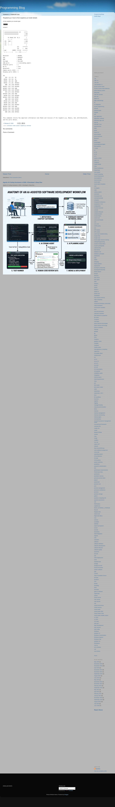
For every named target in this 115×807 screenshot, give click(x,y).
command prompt (98, 198)
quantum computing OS (100, 498)
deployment (97, 265)
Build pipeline (97, 146)
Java (95, 381)
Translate (69, 790)
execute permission (99, 311)
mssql (95, 438)
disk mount (97, 277)
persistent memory (98, 476)
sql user (96, 553)
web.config (97, 629)
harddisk (96, 343)
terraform (96, 579)
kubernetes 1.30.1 (98, 393)
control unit (97, 218)
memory (96, 411)
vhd (95, 603)
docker (96, 285)
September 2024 (98, 673)
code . (95, 190)
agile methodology (98, 100)
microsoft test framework (100, 424)
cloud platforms (98, 178)
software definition (98, 543)
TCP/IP (96, 573)
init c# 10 (96, 361)
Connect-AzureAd (98, 208)
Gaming (96, 329)
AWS (95, 128)
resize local (97, 513)
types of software (98, 591)
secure (96, 527)
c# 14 (95, 154)
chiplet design (97, 164)
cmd (95, 186)
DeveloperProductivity (99, 269)
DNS (95, 281)
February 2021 (98, 693)
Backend (96, 138)
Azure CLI (96, 132)
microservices (97, 419)
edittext (96, 301)
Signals (96, 535)
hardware (96, 345)
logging (96, 403)
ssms (95, 559)
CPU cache (97, 231)
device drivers (97, 271)
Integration (97, 375)
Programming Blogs (99, 14)
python (96, 496)
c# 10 (95, 152)
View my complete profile (100, 771)
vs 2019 (96, 617)
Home (47, 174)
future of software (98, 327)
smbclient (96, 539)
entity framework (98, 305)
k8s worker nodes (98, 387)
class (95, 166)
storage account (98, 565)
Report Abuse (98, 710)
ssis (95, 555)
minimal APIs (97, 426)
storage (96, 563)
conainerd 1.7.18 (98, 204)
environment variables (99, 307)
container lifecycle (98, 212)
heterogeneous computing (100, 349)
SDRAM (96, 523)
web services (97, 627)
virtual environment (99, 605)
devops (96, 273)
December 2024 (98, 669)
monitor (96, 434)
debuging (96, 261)
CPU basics (97, 230)
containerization (98, 214)
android (96, 108)
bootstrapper (97, 142)
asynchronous (97, 126)
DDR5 (95, 259)
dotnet (95, 287)
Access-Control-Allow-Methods (102, 88)
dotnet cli (96, 291)
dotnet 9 (96, 289)
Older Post (86, 174)
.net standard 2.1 (98, 84)
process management (99, 488)
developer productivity (99, 267)
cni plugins (97, 188)
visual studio (97, 609)
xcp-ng (96, 645)
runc (95, 517)
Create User (97, 237)
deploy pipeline (98, 263)
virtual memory (98, 607)
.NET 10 (96, 80)
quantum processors (99, 500)
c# (94, 150)
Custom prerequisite (99, 245)
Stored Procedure (98, 567)
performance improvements (101, 470)
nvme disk (96, 452)
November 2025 (98, 665)
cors (95, 222)
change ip (96, 162)
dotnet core (97, 293)
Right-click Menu (98, 515)
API (95, 114)
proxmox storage (98, 494)
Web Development (98, 625)
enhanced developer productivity (102, 303)
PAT (95, 468)
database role (97, 251)
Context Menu (97, 216)
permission (97, 474)
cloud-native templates (99, 184)
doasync (96, 283)
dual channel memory (99, 297)
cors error (96, 224)
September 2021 (98, 687)
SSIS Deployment (98, 557)
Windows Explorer (98, 637)
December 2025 (98, 663)
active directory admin (99, 90)
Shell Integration (98, 533)
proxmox (96, 492)
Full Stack (96, 321)
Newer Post (7, 174)
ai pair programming (99, 106)
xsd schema (97, 651)
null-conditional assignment (101, 450)
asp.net (96, 122)
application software (99, 118)
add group (96, 92)
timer (95, 587)
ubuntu (96, 595)
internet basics (97, 377)
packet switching (98, 462)
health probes (97, 347)
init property (97, 371)
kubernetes (97, 391)
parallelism (97, 464)
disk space (97, 279)
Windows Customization (100, 635)
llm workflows (97, 397)
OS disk (96, 458)
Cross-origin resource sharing (101, 239)
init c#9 (96, 367)
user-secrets (97, 601)
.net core (96, 82)
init (95, 357)
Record (96, 509)
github (95, 335)
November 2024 (98, 671)
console (96, 210)
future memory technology (100, 325)
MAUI (95, 409)
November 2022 (98, 683)
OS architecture (98, 456)
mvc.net (96, 442)
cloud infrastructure (99, 176)
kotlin (95, 389)
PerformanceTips (98, 472)
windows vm (97, 641)
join (95, 383)
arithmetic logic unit (99, 120)
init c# (95, 359)
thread (95, 583)
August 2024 (97, 675)
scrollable (96, 521)
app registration (98, 116)
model (14, 125)
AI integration (97, 104)
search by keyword (99, 525)
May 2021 (96, 689)
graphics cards (98, 341)
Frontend (96, 319)
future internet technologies (101, 323)
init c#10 (96, 365)
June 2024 (96, 677)
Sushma (98, 768)
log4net (96, 401)
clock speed (97, 172)
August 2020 (97, 701)
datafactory (97, 255)
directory (96, 275)
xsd (95, 649)
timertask (96, 589)
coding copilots (98, 192)
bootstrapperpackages (99, 144)
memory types (97, 417)
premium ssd (97, 484)
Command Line (98, 196)
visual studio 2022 (98, 611)
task (95, 571)
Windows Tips (97, 639)
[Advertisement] (46, 289)
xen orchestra (97, 647)
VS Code (96, 621)
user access (97, 599)
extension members (99, 313)
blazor (95, 140)
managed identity (98, 405)
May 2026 (96, 661)
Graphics (96, 339)
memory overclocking (99, 415)
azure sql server (98, 136)
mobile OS (96, 428)
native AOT (97, 444)
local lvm (96, 399)
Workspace (97, 643)
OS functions (97, 460)
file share (96, 317)
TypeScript (97, 593)
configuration (97, 206)
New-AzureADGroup (99, 448)
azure (95, 130)
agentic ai (96, 98)
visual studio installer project (101, 615)
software (96, 541)
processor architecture (99, 490)
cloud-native (97, 182)
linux (95, 395)
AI (94, 102)
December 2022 (98, 681)
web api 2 (96, 623)
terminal (29, 125)
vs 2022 (96, 619)
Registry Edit (97, 511)
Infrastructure (97, 355)
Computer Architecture (99, 202)
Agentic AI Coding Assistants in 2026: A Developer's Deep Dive (22, 182)
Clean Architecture (98, 168)
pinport (18, 125)
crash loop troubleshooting (100, 233)
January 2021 (97, 695)
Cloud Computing (98, 174)
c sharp (96, 148)
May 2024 (96, 679)
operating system (98, 454)
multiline (96, 440)
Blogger (66, 794)
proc (95, 486)
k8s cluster (97, 385)
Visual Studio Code (99, 613)
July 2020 (96, 703)
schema (96, 519)
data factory (97, 249)
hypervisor (96, 351)
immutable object (98, 353)
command (9, 125)
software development (99, 545)
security (96, 529)
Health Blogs (97, 16)
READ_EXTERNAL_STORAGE (102, 507)
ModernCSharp (98, 432)
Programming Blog (12, 7)
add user (96, 96)
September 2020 (98, 699)
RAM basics (97, 503)
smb (95, 537)
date (95, 257)
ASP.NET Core (98, 124)
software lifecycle (98, 547)
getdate (96, 331)
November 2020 (98, 697)
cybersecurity (97, 247)
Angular (96, 112)
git (94, 333)
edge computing (98, 299)
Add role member (98, 94)
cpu (95, 228)
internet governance (99, 379)
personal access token (99, 478)
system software (98, 569)
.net (95, 78)
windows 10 (97, 633)
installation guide (98, 373)
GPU (95, 337)
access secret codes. (99, 86)
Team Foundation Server (100, 575)
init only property (98, 369)
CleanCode (97, 170)
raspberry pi (23, 125)
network (96, 446)
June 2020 (96, 705)
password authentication (100, 466)
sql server (96, 551)
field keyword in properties (100, 315)
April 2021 (96, 691)
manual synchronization (100, 407)
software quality (98, 549)
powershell (97, 482)
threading (96, 585)
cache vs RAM (97, 158)
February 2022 (98, 685)
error (95, 309)
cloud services (97, 180)
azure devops (97, 134)
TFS (95, 581)
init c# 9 (96, 363)
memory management (99, 413)
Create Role (97, 235)
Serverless (97, 531)
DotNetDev (97, 295)
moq (95, 436)
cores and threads (98, 220)
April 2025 (96, 667)
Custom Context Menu (99, 243)
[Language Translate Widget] (67, 788)
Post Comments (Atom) (16, 177)
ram (95, 501)
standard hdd (97, 561)
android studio (97, 110)
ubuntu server (97, 597)
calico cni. (96, 160)
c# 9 (95, 156)
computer (96, 200)
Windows (96, 631)
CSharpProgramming (99, 241)
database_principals (99, 253)
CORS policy (97, 226)
